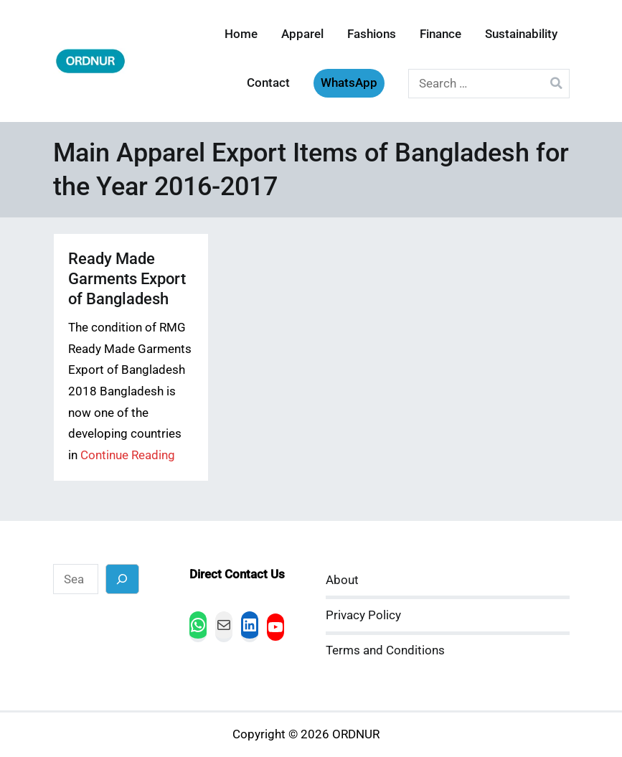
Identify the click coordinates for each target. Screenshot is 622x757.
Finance (440, 34)
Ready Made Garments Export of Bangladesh (127, 279)
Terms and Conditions (385, 650)
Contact (268, 83)
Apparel (302, 34)
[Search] (122, 578)
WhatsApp (349, 83)
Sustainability (521, 34)
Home (241, 34)
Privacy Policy (363, 615)
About (342, 580)
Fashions (371, 34)
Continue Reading (127, 455)
